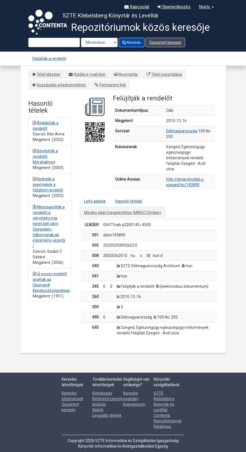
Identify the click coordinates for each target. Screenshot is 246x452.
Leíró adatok (95, 201)
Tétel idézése (48, 74)
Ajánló (97, 410)
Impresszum (134, 404)
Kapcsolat (136, 6)
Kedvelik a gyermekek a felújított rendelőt (48, 184)
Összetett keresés (165, 42)
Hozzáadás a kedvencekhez (61, 85)
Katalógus (162, 426)
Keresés (131, 42)
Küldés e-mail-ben (89, 74)
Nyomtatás (128, 74)
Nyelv (206, 6)
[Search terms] (54, 42)
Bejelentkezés (174, 6)
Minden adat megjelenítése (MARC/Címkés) (122, 212)
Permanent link (112, 85)
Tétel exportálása (166, 74)
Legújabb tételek (106, 415)
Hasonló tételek (128, 201)
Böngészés (102, 393)
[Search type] (99, 42)
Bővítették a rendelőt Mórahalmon (45, 156)
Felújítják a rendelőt (49, 58)
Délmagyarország (181, 131)
